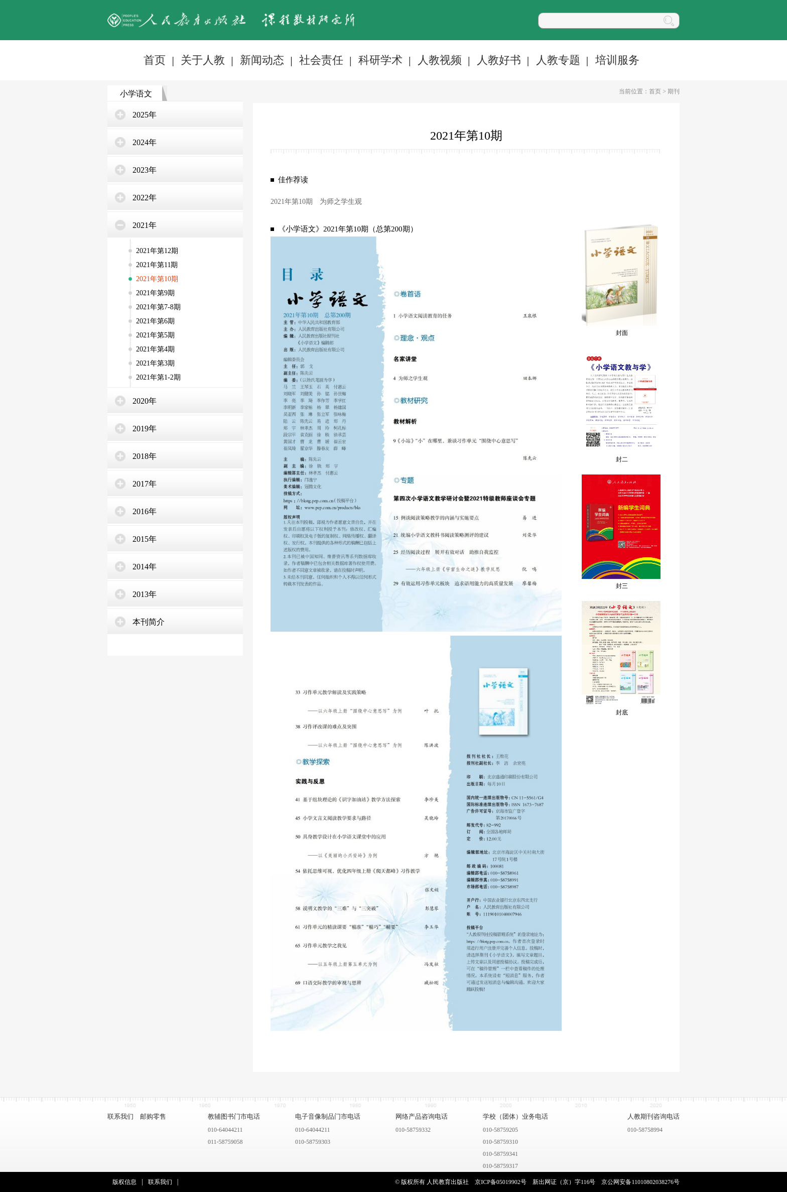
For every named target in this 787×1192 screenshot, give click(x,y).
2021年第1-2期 (158, 377)
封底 (622, 712)
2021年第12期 (157, 251)
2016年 (145, 511)
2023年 (145, 170)
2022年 (145, 197)
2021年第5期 (155, 335)
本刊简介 (149, 622)
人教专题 (558, 60)
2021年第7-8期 (158, 307)
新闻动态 (262, 60)
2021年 (145, 225)
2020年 (145, 401)
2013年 (145, 594)
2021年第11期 (157, 265)
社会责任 (321, 60)
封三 (622, 585)
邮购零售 (153, 1116)
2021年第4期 (155, 349)
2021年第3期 (155, 363)
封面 (622, 332)
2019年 (145, 428)
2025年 (145, 114)
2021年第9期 (155, 293)
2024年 (145, 142)
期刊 (674, 91)
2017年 (145, 484)
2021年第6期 (155, 321)
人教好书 (499, 60)
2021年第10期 (157, 279)
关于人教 (203, 60)
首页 (155, 60)
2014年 (145, 566)
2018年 (145, 456)
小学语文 (136, 93)
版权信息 (124, 1181)
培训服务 (617, 60)
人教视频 (440, 60)
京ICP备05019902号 (501, 1181)
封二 (622, 459)
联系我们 (120, 1116)
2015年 (145, 539)
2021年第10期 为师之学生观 (316, 201)
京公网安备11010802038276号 (640, 1181)
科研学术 (380, 60)
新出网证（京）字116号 (564, 1181)
